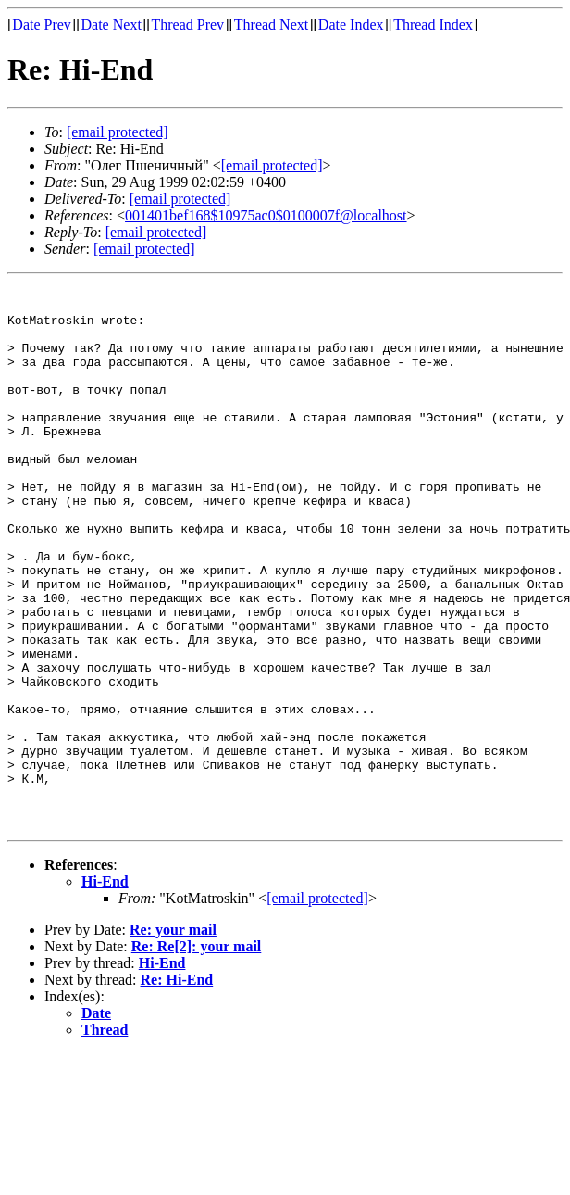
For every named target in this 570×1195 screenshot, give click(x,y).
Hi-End (105, 990)
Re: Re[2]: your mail (196, 1055)
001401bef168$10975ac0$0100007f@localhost (265, 215)
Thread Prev (187, 24)
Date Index (351, 24)
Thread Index (433, 24)
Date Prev (41, 24)
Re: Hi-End (177, 1088)
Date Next (111, 24)
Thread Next (271, 24)
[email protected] (180, 199)
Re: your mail (173, 1038)
